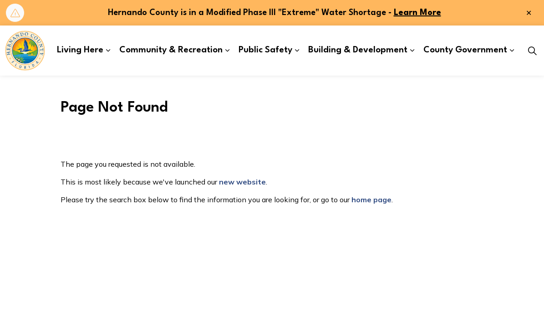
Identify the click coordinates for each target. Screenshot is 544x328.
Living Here (80, 50)
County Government (465, 50)
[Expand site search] (532, 50)
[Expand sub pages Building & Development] (412, 51)
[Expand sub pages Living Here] (107, 51)
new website (242, 181)
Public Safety (265, 50)
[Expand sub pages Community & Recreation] (227, 51)
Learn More (417, 13)
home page (371, 199)
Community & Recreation (171, 50)
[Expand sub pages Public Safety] (296, 51)
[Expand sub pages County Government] (511, 51)
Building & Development (357, 50)
